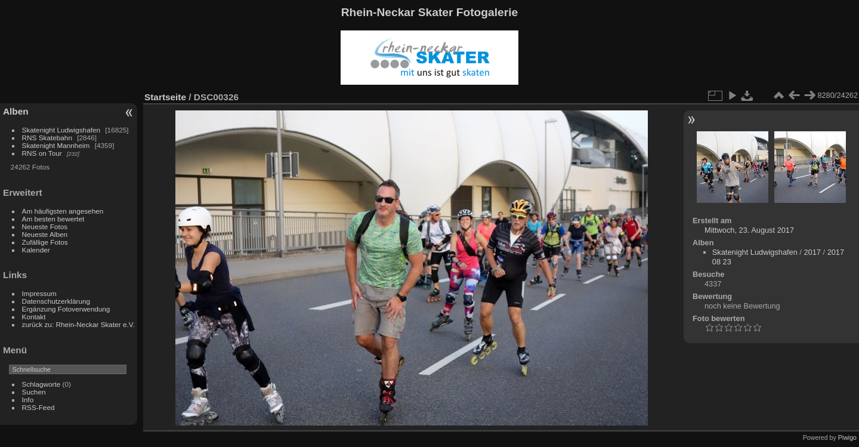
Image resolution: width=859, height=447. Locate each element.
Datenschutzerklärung (56, 301)
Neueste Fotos (45, 226)
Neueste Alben (45, 234)
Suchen (34, 392)
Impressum (39, 293)
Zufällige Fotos (45, 242)
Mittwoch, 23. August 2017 (749, 230)
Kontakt (34, 316)
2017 (812, 252)
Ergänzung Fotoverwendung (66, 309)
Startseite (165, 97)
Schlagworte (41, 384)
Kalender (36, 250)
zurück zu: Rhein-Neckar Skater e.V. (78, 324)
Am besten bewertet (53, 219)
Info (28, 399)
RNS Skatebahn (47, 137)
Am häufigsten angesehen (63, 211)
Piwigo (847, 437)
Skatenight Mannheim (56, 145)
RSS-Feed (38, 407)
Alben (16, 111)
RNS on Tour (42, 153)
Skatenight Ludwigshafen (61, 130)
